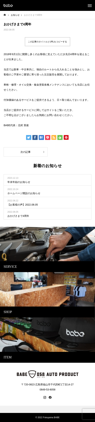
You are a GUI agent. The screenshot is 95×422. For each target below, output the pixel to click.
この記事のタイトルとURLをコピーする (47, 41)
